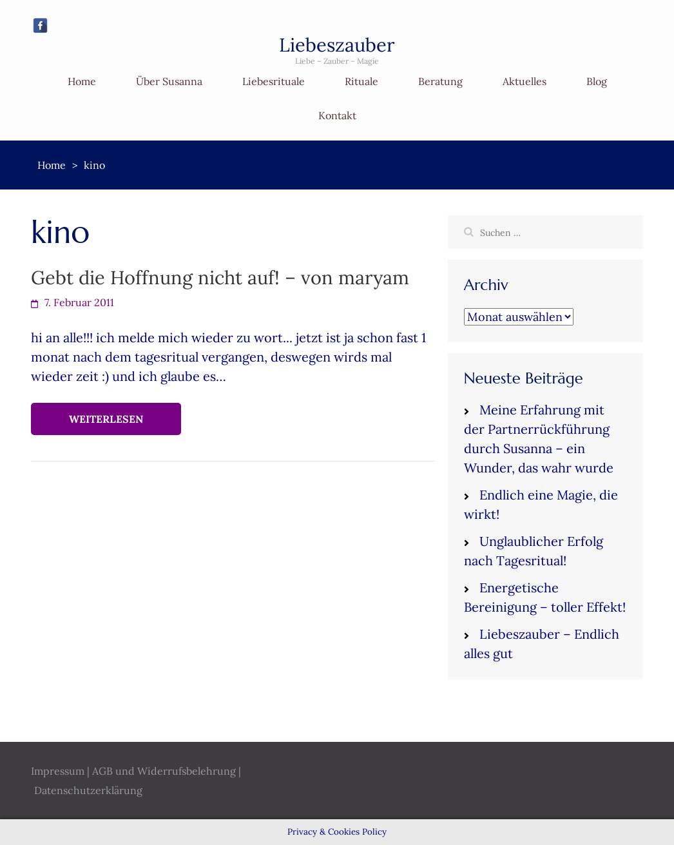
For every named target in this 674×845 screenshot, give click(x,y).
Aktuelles (524, 81)
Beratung (440, 81)
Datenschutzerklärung (88, 790)
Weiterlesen (106, 419)
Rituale (361, 81)
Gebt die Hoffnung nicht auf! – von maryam (220, 277)
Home (82, 81)
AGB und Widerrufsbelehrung (164, 770)
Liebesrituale (273, 81)
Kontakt (337, 115)
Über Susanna (169, 81)
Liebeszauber (337, 45)
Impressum (57, 770)
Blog (596, 81)
